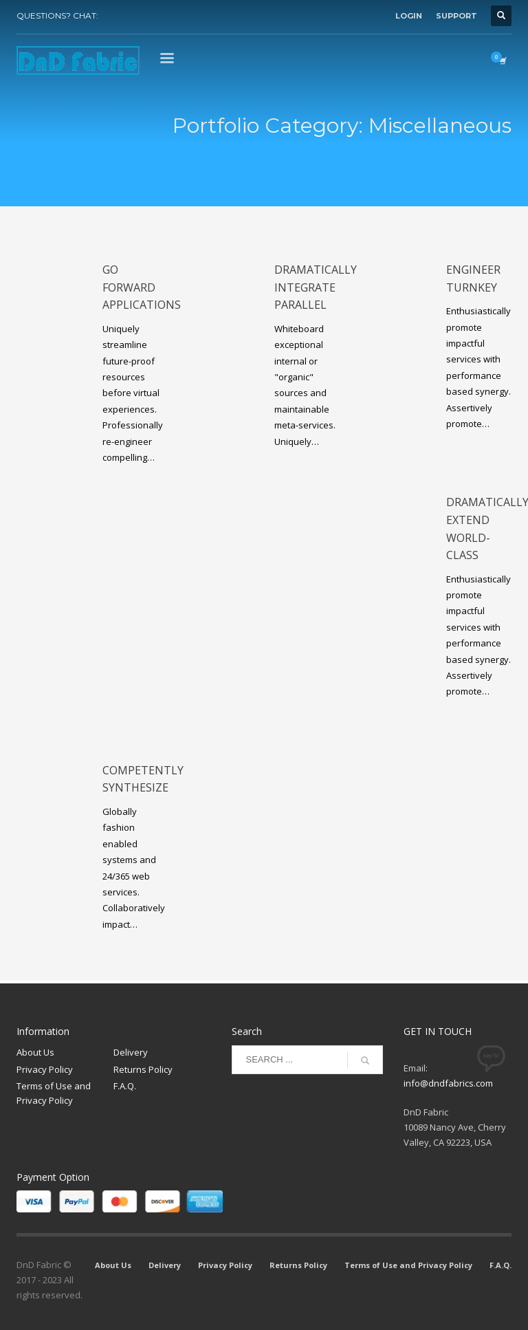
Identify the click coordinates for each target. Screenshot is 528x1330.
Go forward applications (141, 287)
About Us (35, 1052)
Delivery (130, 1052)
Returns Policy (143, 1069)
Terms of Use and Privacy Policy (53, 1093)
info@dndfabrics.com (448, 1083)
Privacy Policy (44, 1069)
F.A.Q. (124, 1086)
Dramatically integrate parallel (315, 287)
